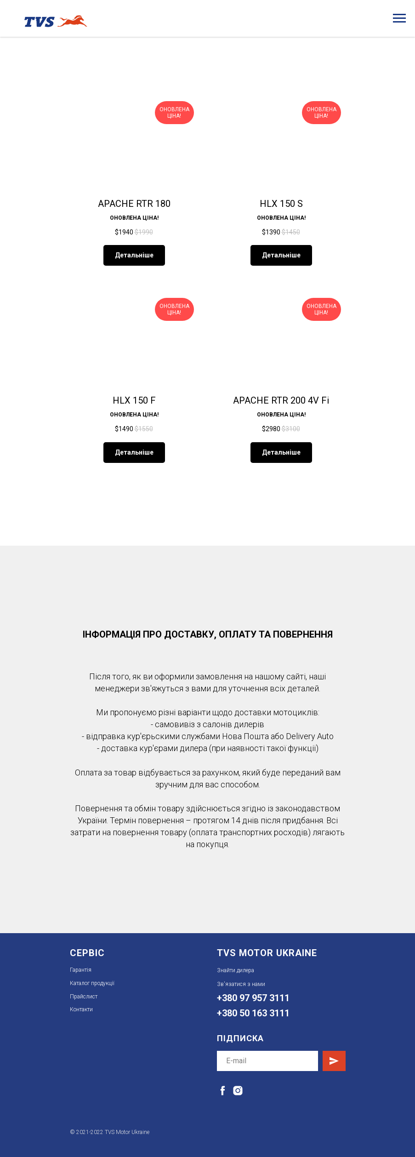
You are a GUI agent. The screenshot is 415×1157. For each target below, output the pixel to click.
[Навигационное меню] (399, 18)
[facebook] (222, 1090)
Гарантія (80, 970)
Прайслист (83, 996)
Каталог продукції (92, 983)
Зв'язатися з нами (241, 984)
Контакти (81, 1009)
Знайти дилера (235, 970)
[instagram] (238, 1090)
